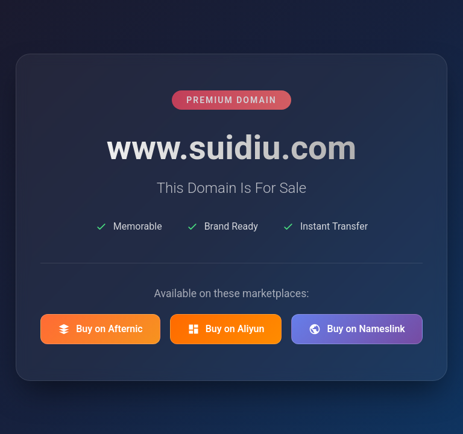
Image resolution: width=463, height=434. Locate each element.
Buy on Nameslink (357, 329)
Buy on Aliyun (226, 329)
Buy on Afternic (100, 329)
